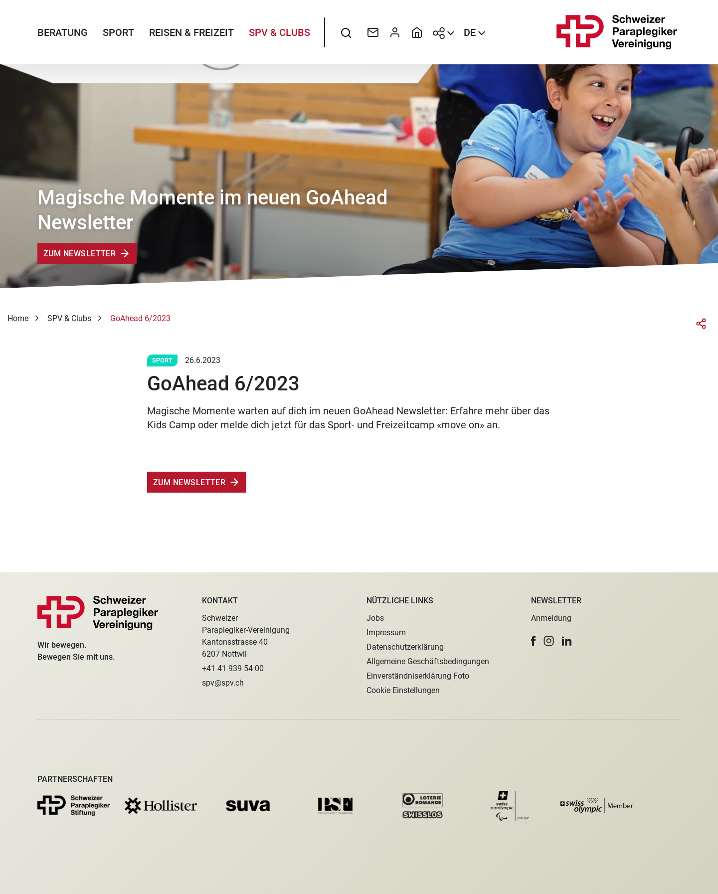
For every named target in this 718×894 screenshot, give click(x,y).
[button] (533, 641)
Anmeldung (551, 618)
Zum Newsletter (79, 253)
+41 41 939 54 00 (233, 668)
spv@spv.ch (223, 683)
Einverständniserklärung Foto (417, 676)
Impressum (386, 632)
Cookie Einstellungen (403, 690)
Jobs (375, 618)
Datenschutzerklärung (405, 647)
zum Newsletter (189, 482)
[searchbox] (346, 32)
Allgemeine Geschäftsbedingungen (427, 661)
